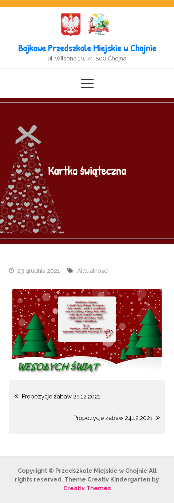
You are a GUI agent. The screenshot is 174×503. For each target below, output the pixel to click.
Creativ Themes (87, 488)
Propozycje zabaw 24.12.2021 (113, 417)
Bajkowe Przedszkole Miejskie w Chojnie (87, 48)
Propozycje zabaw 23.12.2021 (60, 396)
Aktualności (92, 270)
